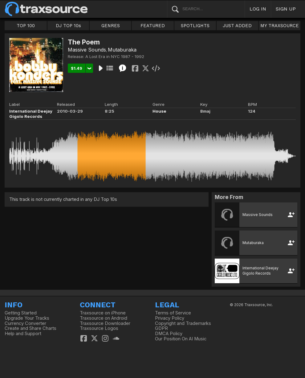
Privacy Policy (169, 318)
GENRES (110, 25)
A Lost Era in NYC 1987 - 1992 (114, 56)
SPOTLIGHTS (195, 25)
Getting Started (21, 313)
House (159, 111)
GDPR (161, 328)
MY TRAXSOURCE (279, 25)
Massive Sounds (87, 50)
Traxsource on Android (103, 318)
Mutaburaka (122, 50)
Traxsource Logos (99, 328)
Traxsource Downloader (105, 323)
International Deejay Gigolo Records (30, 114)
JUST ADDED (237, 25)
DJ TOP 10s (68, 25)
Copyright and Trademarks (183, 323)
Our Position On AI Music (180, 339)
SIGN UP (286, 9)
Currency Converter (25, 323)
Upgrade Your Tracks (27, 318)
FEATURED (152, 25)
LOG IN (258, 9)
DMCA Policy (168, 333)
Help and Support (23, 333)
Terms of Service (173, 313)
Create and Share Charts (30, 328)
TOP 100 (26, 25)
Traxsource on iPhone (103, 313)
